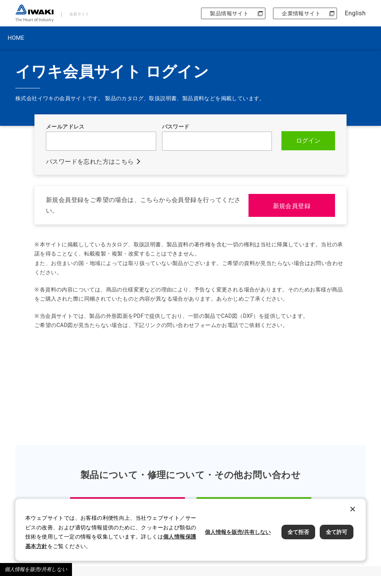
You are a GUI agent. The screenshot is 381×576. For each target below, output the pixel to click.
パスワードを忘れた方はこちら (90, 161)
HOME (16, 37)
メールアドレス (65, 127)
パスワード (176, 127)
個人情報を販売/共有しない (36, 569)
